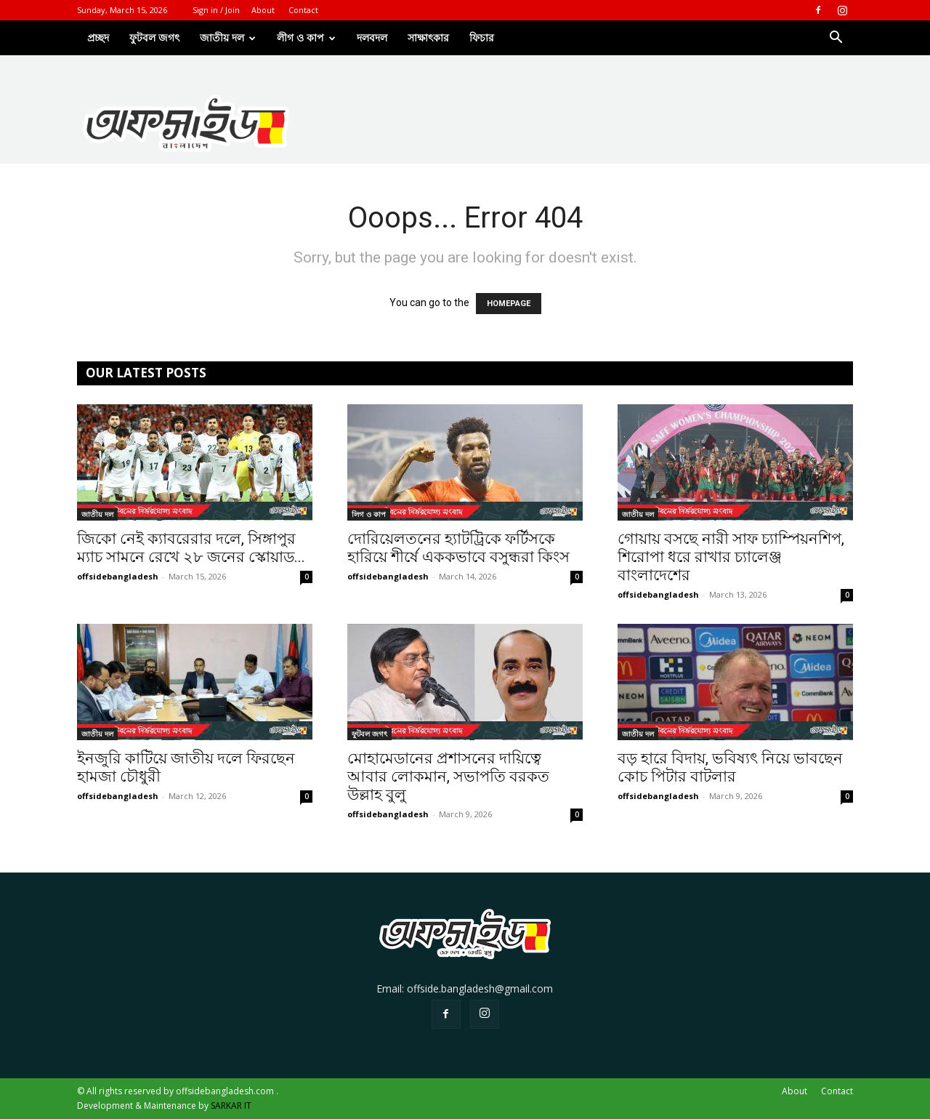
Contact (303, 9)
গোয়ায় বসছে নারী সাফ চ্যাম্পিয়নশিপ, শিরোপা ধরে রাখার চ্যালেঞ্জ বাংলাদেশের (731, 557)
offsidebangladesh (117, 576)
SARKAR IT (231, 1105)
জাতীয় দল (97, 514)
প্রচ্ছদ (98, 37)
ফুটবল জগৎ (154, 37)
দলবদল (372, 37)
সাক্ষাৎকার (428, 37)
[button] (835, 39)
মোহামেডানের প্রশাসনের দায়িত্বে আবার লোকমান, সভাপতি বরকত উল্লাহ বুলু (448, 776)
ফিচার (481, 37)
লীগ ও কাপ (306, 37)
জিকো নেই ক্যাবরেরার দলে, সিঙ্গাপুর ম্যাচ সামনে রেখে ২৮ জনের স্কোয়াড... (191, 548)
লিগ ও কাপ (369, 514)
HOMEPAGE (508, 303)
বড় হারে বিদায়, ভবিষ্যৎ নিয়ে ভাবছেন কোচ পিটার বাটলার (730, 767)
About (263, 9)
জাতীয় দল (228, 37)
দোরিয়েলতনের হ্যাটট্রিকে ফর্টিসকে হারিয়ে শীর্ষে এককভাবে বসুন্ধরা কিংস (458, 548)
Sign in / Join (216, 9)
